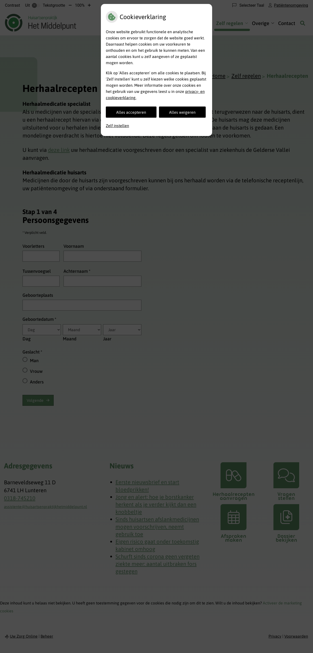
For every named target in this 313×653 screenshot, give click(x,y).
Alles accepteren (131, 112)
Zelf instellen (117, 125)
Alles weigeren (182, 112)
